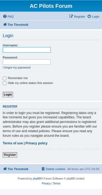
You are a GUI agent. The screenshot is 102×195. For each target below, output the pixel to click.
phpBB (37, 178)
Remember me (15, 78)
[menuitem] (8, 16)
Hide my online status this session (28, 82)
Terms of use (13, 143)
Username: (10, 45)
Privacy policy (37, 143)
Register (10, 155)
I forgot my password (16, 67)
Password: (10, 57)
